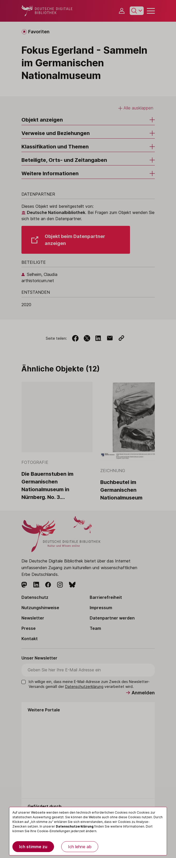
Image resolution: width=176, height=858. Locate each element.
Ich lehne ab (79, 846)
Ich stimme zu (33, 846)
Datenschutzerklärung (75, 826)
